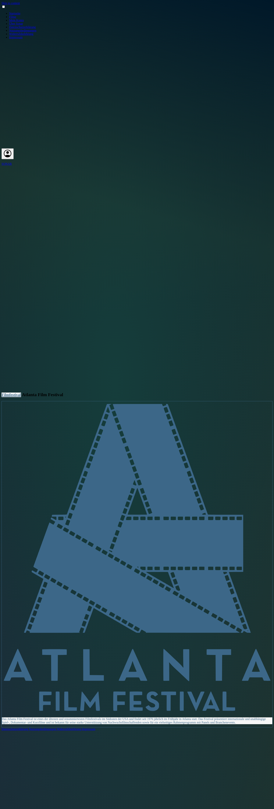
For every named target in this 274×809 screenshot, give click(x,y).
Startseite (14, 13)
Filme (12, 16)
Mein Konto (16, 20)
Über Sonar (16, 23)
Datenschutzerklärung (22, 27)
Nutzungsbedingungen (22, 30)
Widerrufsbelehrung (21, 33)
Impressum (16, 37)
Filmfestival (11, 395)
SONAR (7, 163)
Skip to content (11, 3)
